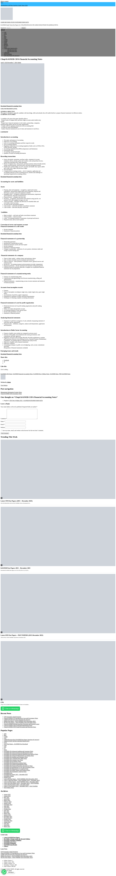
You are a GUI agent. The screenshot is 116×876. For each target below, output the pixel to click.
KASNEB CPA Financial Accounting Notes (15, 765)
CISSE (5, 41)
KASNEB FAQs (8, 775)
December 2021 (8, 818)
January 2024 (7, 805)
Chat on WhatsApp (12, 710)
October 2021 (7, 821)
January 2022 (7, 817)
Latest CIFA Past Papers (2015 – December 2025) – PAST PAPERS (21, 785)
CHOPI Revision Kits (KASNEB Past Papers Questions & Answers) (21, 741)
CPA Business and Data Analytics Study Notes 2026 (14, 5)
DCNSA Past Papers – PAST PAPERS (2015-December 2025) (20, 724)
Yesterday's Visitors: (9, 867)
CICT (5, 47)
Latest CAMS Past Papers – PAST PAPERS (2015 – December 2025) (22, 782)
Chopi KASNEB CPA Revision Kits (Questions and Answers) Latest (21, 726)
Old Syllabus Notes (9, 789)
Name (3, 423)
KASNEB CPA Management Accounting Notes (16, 770)
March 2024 (7, 802)
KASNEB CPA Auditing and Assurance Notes (16, 759)
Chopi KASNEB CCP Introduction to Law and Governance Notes (21, 720)
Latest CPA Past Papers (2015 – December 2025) (16, 503)
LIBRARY (6, 52)
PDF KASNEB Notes (64, 374)
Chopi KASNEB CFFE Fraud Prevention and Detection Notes (20, 729)
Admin (19, 62)
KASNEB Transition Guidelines (12, 842)
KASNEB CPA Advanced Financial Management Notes (18, 754)
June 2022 (6, 812)
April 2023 (7, 809)
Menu (2, 29)
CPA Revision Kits (12, 50)
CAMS (5, 39)
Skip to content (4, 1)
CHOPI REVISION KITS (10, 48)
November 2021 (8, 819)
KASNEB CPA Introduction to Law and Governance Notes (19, 769)
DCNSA (6, 45)
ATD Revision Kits (12, 51)
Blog (5, 737)
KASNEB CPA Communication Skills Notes (15, 760)
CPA (5, 32)
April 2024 (7, 801)
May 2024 (6, 799)
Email (3, 426)
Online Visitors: (8, 862)
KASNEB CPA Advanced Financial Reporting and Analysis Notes (21, 756)
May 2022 (6, 814)
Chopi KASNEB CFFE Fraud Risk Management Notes (18, 727)
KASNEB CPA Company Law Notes (13, 762)
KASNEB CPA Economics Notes (12, 763)
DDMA (6, 44)
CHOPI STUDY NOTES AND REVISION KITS (16, 743)
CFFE (5, 42)
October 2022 (7, 811)
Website (3, 429)
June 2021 (6, 825)
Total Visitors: (8, 868)
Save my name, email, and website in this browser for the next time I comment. (23, 432)
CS (4, 35)
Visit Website (4, 385)
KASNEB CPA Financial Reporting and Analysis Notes (18, 767)
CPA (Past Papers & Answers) (11, 55)
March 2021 (7, 828)
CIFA (5, 34)
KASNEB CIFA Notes (6, 374)
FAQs (5, 751)
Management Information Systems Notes (11, 392)
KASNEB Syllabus (9, 778)
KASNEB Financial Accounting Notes (23, 374)
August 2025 (7, 796)
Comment (4, 420)
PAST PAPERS (8, 54)
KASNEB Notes (54, 374)
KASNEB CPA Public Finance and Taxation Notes (17, 772)
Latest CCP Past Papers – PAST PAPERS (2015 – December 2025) (21, 783)
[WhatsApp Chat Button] (4, 872)
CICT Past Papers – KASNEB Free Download (16, 746)
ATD (5, 36)
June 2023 (6, 808)
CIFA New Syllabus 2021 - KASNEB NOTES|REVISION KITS (26, 400)
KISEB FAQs (7, 779)
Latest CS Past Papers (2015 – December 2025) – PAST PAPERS (21, 788)
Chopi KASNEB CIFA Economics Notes (11, 393)
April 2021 (7, 827)
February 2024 (7, 803)
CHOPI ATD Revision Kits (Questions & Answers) (17, 721)
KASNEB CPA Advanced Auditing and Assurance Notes (18, 753)
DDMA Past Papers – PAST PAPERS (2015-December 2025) (20, 723)
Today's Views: (8, 864)
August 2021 (7, 824)
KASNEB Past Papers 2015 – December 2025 (15, 570)
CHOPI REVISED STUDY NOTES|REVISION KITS (15, 22)
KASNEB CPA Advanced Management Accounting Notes (19, 757)
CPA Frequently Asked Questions (12, 718)
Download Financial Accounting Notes (11, 176)
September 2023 (8, 806)
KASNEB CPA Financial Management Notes (15, 766)
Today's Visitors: (8, 865)
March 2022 (7, 815)
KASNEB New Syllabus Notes (41, 374)
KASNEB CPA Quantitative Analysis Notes (15, 773)
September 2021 (8, 822)
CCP (5, 38)
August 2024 (7, 798)
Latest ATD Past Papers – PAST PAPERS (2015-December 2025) (22, 637)
